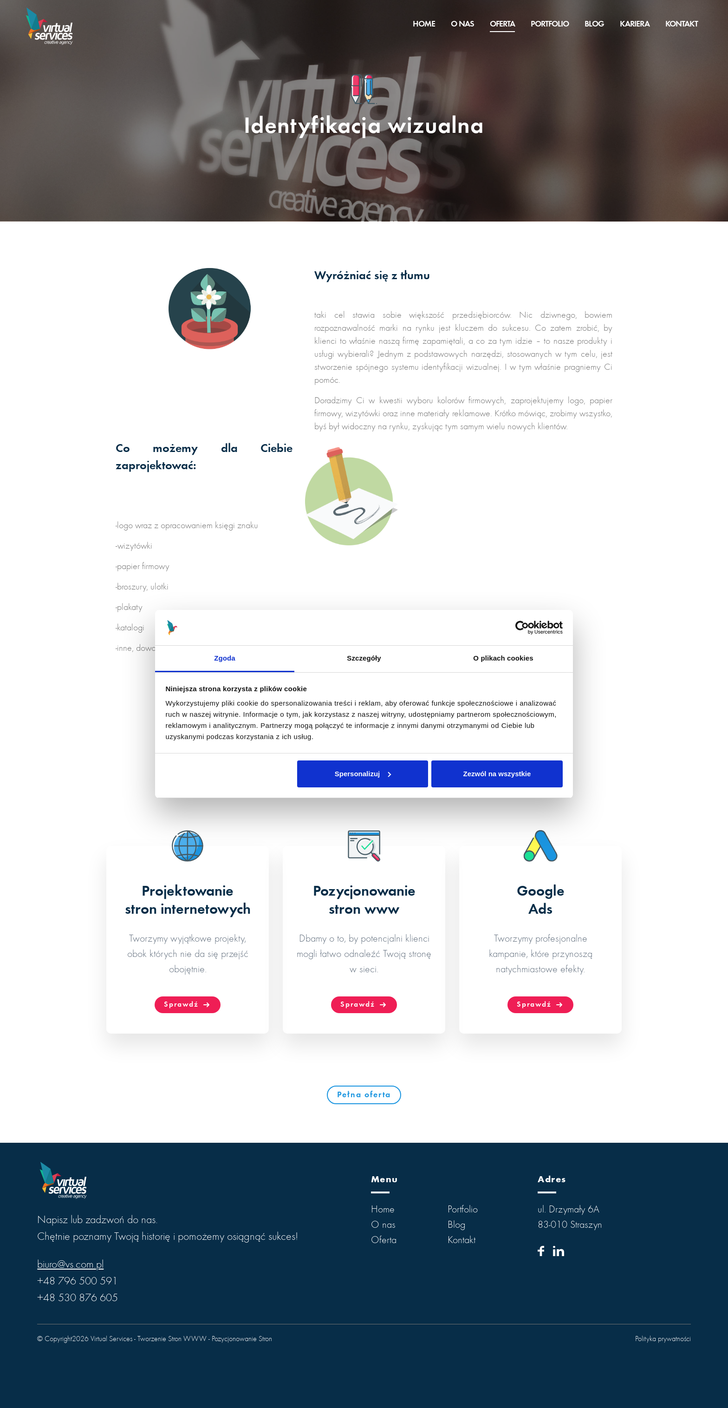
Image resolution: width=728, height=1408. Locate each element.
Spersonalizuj (363, 774)
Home (424, 24)
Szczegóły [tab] (364, 658)
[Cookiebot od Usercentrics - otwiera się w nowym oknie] (522, 628)
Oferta (502, 24)
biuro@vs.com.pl (70, 1265)
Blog (594, 24)
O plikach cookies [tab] (503, 658)
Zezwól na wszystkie (497, 774)
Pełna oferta (364, 1095)
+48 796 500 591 (77, 1282)
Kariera (635, 24)
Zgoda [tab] (224, 658)
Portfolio (550, 24)
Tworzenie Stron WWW (172, 1339)
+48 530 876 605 (77, 1298)
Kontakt (681, 24)
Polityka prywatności (663, 1339)
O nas (462, 24)
